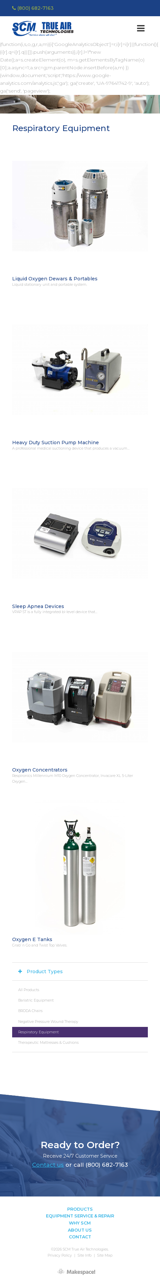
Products (80, 1209)
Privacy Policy (60, 1255)
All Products (28, 990)
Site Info (84, 1255)
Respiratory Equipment (38, 1032)
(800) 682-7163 (33, 8)
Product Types (45, 971)
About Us (80, 1230)
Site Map (104, 1255)
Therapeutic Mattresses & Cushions (48, 1042)
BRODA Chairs (30, 1011)
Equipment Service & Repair (80, 1215)
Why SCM (80, 1223)
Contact (80, 1236)
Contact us (48, 1164)
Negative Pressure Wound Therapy (48, 1021)
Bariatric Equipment (36, 1000)
